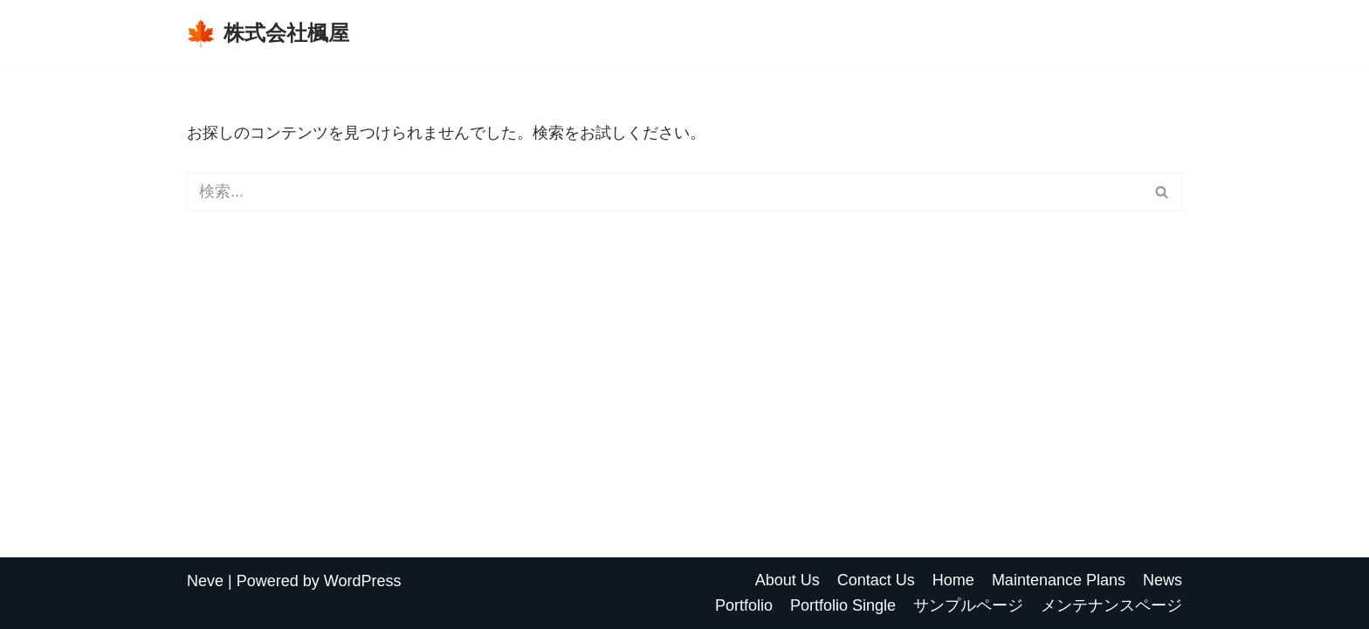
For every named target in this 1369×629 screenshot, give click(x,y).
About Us (787, 580)
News (1162, 580)
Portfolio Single (843, 605)
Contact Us (876, 580)
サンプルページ (968, 605)
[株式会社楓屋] (268, 34)
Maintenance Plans (1058, 580)
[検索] (665, 191)
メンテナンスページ (1111, 605)
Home (953, 580)
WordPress (363, 581)
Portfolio (744, 605)
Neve (205, 581)
